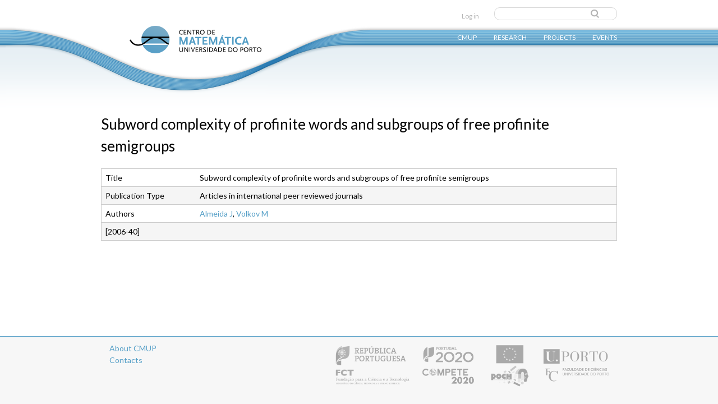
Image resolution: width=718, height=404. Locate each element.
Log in (470, 16)
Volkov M (252, 213)
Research (510, 36)
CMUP (467, 36)
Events (604, 36)
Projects (560, 36)
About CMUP (133, 348)
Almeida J (216, 213)
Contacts (125, 360)
